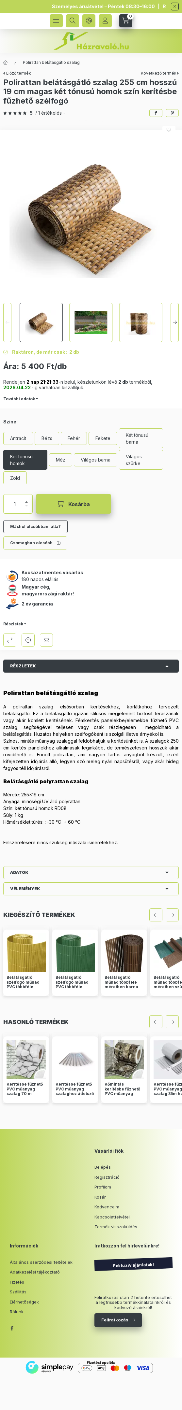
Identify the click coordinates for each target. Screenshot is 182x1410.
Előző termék (18, 73)
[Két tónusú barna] (141, 438)
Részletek (13, 623)
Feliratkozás (114, 1319)
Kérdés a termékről (28, 640)
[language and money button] (88, 20)
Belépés (102, 1167)
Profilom (102, 1186)
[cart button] (125, 20)
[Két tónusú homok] (25, 460)
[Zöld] (15, 477)
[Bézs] (47, 438)
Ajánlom (46, 640)
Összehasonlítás (9, 640)
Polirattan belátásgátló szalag (51, 62)
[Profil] (105, 20)
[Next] (175, 322)
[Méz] (60, 459)
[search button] (72, 20)
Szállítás (18, 1291)
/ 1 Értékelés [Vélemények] (48, 113)
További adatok (19, 398)
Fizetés (17, 1282)
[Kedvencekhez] (168, 130)
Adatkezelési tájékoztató (35, 1272)
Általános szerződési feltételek (41, 1262)
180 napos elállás (40, 579)
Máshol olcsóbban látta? (35, 526)
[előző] (155, 914)
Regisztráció (107, 1177)
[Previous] (7, 322)
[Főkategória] (5, 62)
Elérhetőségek (24, 1301)
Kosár (100, 1197)
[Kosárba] (73, 504)
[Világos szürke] (141, 460)
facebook (11, 1328)
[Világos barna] (95, 459)
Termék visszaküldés (115, 1226)
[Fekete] (103, 438)
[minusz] (26, 506)
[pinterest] (172, 113)
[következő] (172, 914)
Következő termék (158, 73)
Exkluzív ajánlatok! (133, 1265)
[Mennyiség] (14, 503)
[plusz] (26, 502)
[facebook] (155, 113)
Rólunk (17, 1311)
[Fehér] (74, 438)
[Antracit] (18, 438)
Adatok (19, 872)
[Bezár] (175, 6)
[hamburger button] (56, 20)
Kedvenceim (106, 1206)
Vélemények (25, 888)
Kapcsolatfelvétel (112, 1216)
